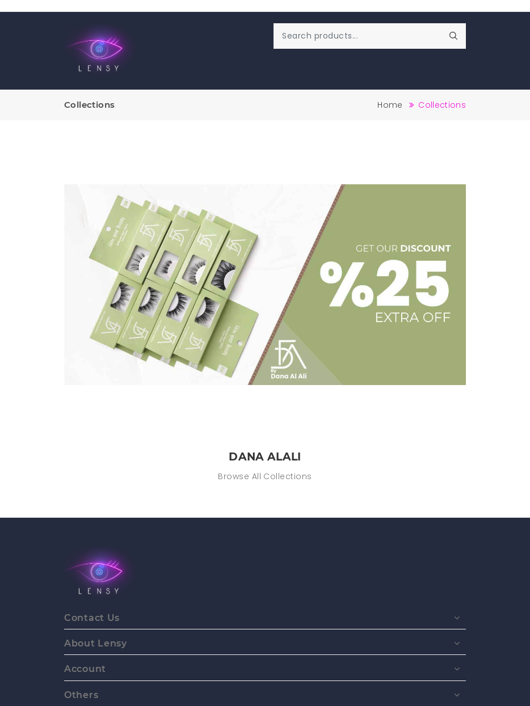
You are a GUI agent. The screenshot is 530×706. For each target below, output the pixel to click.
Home (389, 105)
